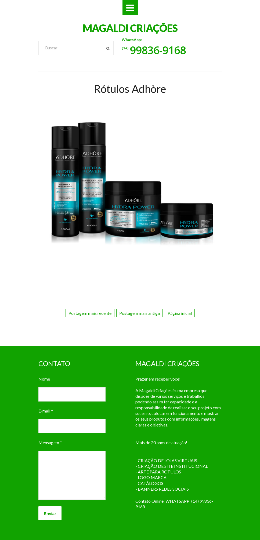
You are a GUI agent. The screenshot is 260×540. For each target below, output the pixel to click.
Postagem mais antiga (139, 313)
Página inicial (180, 313)
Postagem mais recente (89, 313)
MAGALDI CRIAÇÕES (130, 28)
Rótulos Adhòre (130, 88)
